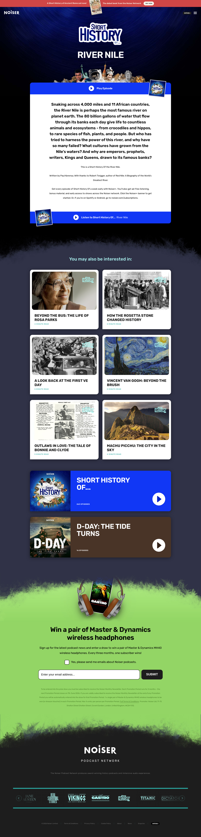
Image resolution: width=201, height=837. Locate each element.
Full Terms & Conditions (129, 701)
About (119, 823)
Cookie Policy (106, 823)
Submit (152, 674)
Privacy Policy (89, 823)
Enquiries (141, 823)
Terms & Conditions (71, 823)
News (130, 823)
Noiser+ (187, 13)
